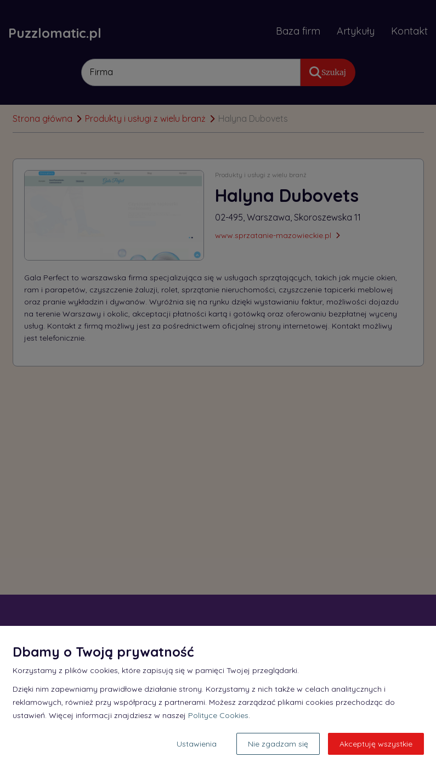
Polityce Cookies (218, 715)
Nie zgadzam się (278, 744)
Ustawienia (197, 744)
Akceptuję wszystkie (375, 744)
